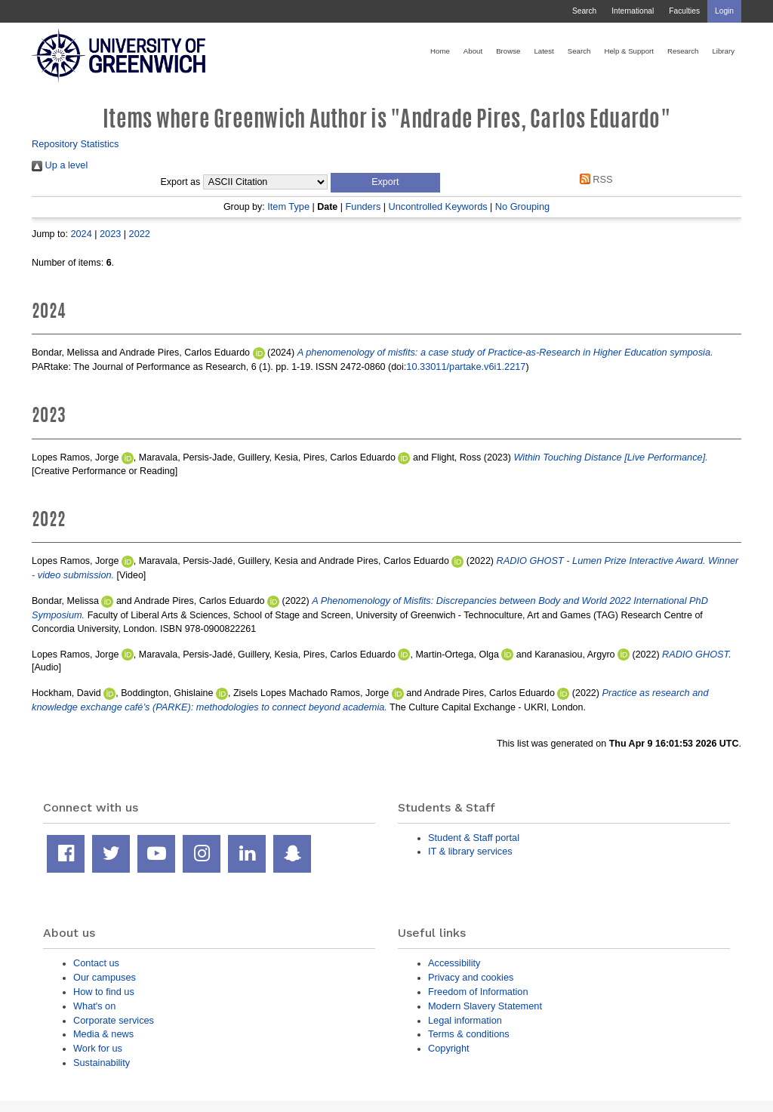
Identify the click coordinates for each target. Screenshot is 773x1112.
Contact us (96, 963)
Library (723, 51)
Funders (363, 206)
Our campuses (104, 977)
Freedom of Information (478, 991)
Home (440, 51)
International (632, 11)
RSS (593, 179)
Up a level (60, 165)
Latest (543, 51)
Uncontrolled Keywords (438, 206)
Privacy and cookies (470, 977)
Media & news (103, 1034)
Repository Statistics (75, 143)
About (472, 51)
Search (584, 11)
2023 (110, 233)
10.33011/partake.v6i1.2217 (465, 366)
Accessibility (454, 963)
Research (682, 51)
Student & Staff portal (473, 837)
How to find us (103, 991)
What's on (94, 1006)
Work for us (97, 1048)
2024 (80, 233)
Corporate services (113, 1020)
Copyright (449, 1048)
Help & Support (629, 51)
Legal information (465, 1020)
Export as (181, 182)
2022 (139, 233)
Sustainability (101, 1062)
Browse (508, 51)
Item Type (288, 206)
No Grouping (522, 206)
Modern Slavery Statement (485, 1006)
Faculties (684, 11)
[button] (385, 183)
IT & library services (470, 851)
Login (724, 11)
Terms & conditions (469, 1034)
